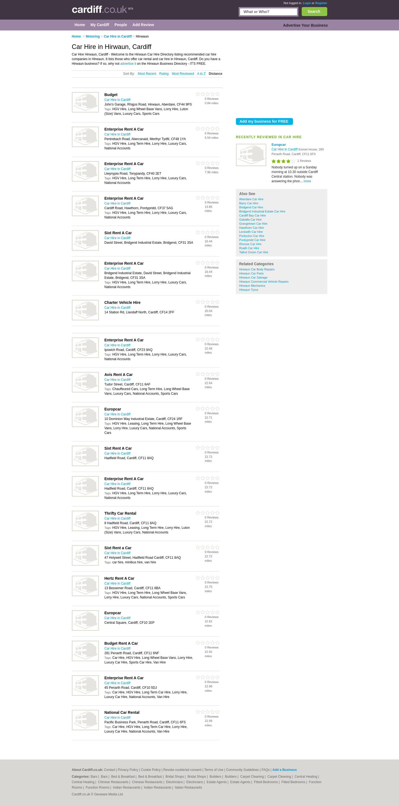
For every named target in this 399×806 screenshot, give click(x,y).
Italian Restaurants (188, 787)
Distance (215, 74)
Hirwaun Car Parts (251, 273)
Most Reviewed (183, 74)
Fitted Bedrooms (266, 782)
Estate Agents (217, 782)
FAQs (265, 770)
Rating (164, 74)
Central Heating (306, 777)
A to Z (201, 74)
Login (307, 3)
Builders (216, 777)
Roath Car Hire (249, 248)
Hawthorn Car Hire (251, 227)
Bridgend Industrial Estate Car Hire (262, 211)
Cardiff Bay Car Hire (252, 215)
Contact (109, 770)
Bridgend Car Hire (251, 207)
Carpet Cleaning (252, 777)
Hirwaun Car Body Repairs (257, 269)
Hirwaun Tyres (248, 289)
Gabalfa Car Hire (250, 219)
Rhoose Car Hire (250, 244)
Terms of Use (213, 770)
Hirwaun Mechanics (252, 285)
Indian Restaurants (127, 787)
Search (314, 11)
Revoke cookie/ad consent (182, 770)
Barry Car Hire (248, 203)
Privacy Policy (128, 770)
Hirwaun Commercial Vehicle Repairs (264, 281)
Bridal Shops (175, 777)
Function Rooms (98, 787)
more (307, 181)
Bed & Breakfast (123, 777)
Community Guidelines (242, 770)
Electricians (175, 782)
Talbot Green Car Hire (253, 252)
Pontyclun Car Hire (251, 235)
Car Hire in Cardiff (285, 149)
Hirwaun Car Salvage (253, 277)
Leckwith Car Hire (251, 231)
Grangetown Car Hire (253, 223)
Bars (94, 777)
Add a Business (284, 770)
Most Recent (147, 74)
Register (321, 3)
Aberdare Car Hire (251, 199)
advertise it (128, 64)
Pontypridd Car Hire (252, 240)
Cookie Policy (151, 770)
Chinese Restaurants (113, 782)
